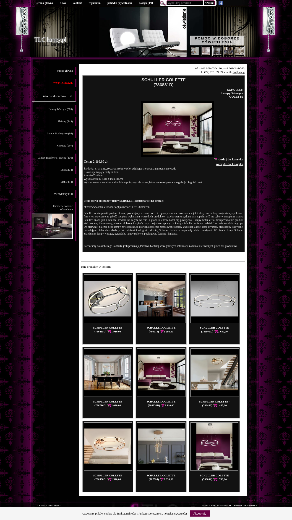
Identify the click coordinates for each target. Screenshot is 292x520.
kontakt (77, 3)
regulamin (94, 3)
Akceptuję (199, 513)
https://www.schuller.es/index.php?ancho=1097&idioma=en (116, 207)
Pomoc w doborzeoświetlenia (52, 221)
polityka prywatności (119, 3)
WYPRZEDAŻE (63, 82)
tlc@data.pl (239, 72)
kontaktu (118, 246)
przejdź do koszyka (229, 164)
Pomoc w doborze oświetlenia (217, 40)
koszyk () (146, 3)
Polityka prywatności (175, 513)
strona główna (44, 3)
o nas (63, 3)
